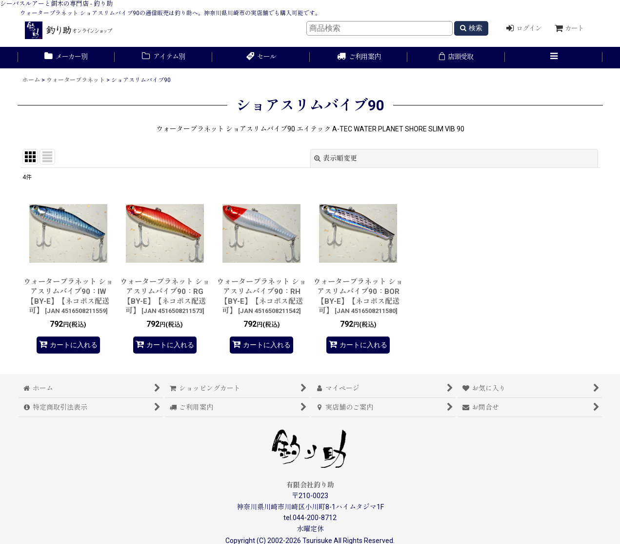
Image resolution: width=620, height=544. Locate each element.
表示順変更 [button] (335, 158)
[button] (553, 57)
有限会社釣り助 (310, 485)
